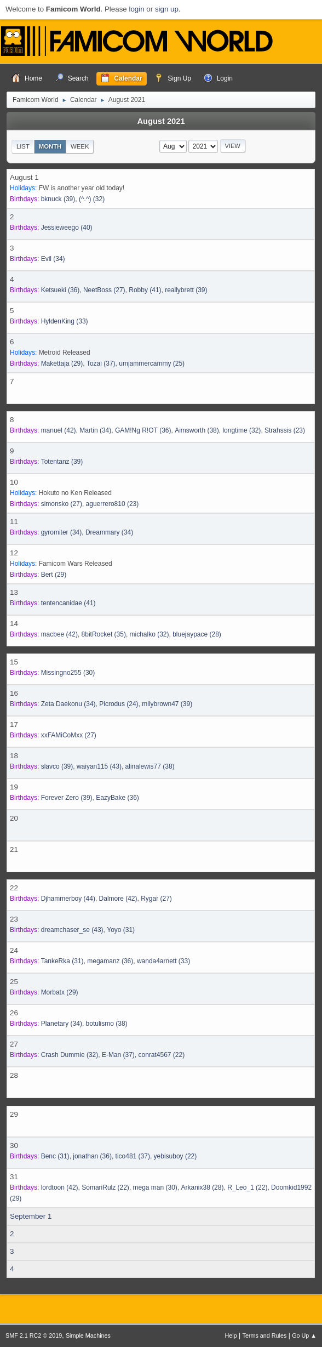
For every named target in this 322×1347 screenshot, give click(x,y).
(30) (68, 673)
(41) (145, 290)
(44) (68, 898)
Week (80, 146)
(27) (104, 290)
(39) (58, 199)
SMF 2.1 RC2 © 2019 (33, 1335)
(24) (118, 704)
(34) (53, 259)
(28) (197, 634)
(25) (152, 363)
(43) (99, 766)
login (136, 9)
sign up (167, 9)
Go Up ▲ (304, 1335)
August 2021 (161, 121)
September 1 (30, 1216)
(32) (92, 199)
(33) (64, 321)
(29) (62, 363)
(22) (162, 1055)
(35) (104, 634)
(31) (121, 930)
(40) (67, 227)
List (23, 146)
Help (231, 1335)
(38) (197, 430)
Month (50, 146)
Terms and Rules (265, 1335)
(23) (284, 430)
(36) (60, 290)
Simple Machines (88, 1335)
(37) (101, 363)
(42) (58, 430)
